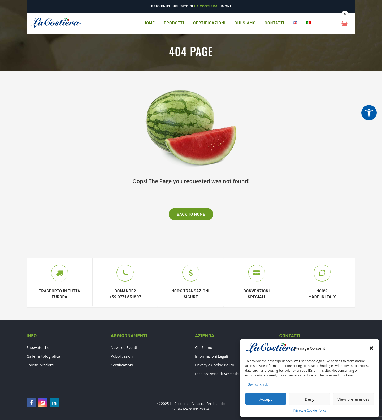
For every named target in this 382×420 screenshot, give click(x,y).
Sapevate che (38, 347)
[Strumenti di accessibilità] (369, 112)
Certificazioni (122, 364)
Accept (265, 399)
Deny (309, 399)
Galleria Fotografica (43, 356)
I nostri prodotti (40, 364)
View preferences (353, 399)
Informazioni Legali (211, 356)
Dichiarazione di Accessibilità (220, 373)
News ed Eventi (124, 347)
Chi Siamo (203, 347)
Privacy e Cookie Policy (309, 410)
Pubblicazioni (122, 356)
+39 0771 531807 (125, 297)
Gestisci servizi (258, 384)
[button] (371, 348)
